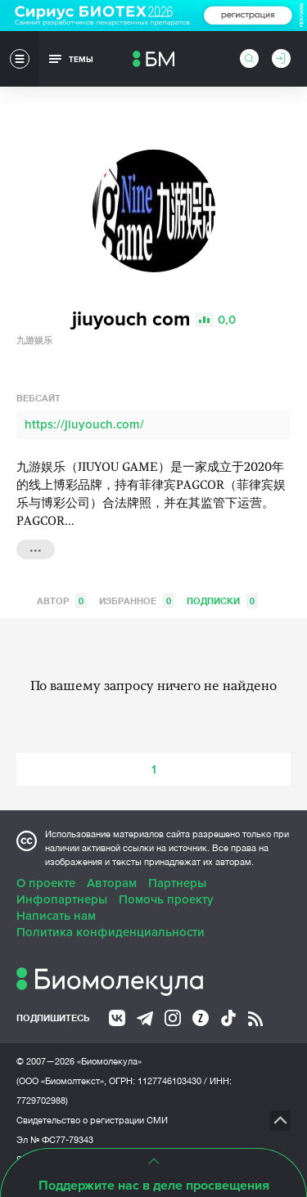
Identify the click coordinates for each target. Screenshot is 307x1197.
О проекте (45, 883)
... (35, 548)
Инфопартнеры (61, 899)
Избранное (136, 600)
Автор (62, 600)
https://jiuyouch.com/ (84, 424)
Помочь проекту (166, 899)
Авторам (112, 883)
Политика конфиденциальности (110, 932)
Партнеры (177, 883)
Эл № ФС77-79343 (54, 1140)
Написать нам (56, 915)
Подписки (222, 600)
